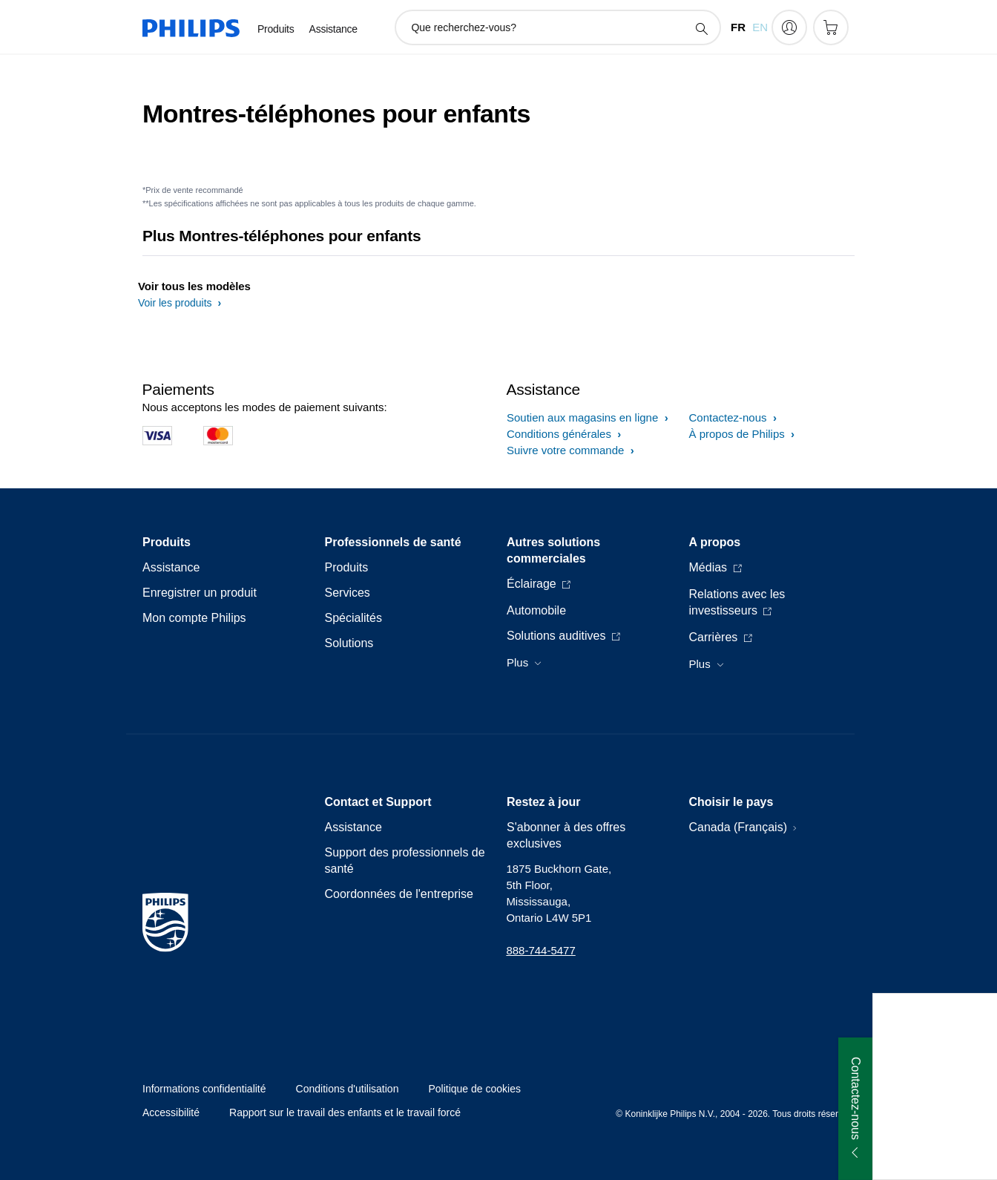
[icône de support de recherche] (701, 28)
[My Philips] (789, 27)
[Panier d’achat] (831, 27)
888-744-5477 (540, 950)
